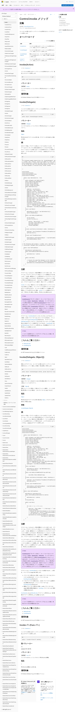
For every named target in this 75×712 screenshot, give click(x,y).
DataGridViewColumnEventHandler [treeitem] (9, 680)
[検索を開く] (67, 2)
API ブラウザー (31, 14)
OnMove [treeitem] (6, 180)
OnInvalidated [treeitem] (7, 135)
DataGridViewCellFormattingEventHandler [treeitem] (9, 574)
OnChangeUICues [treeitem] (8, 68)
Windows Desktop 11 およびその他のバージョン (33, 97)
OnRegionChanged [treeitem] (8, 232)
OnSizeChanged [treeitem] (8, 239)
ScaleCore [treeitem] (7, 354)
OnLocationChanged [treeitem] (9, 149)
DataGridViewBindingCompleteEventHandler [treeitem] (9, 517)
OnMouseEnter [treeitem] (8, 166)
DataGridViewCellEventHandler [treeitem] (9, 567)
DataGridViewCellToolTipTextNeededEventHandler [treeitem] (9, 628)
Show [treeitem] (6, 381)
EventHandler (31, 316)
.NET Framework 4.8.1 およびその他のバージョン (33, 352)
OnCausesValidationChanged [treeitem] (10, 66)
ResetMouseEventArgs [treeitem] (9, 328)
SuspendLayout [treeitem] (8, 386)
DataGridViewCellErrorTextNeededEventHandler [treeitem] (9, 561)
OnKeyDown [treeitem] (7, 137)
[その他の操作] (54, 14)
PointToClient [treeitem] (7, 263)
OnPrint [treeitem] (6, 227)
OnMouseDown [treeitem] (8, 163)
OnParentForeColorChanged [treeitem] (10, 216)
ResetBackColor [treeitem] (8, 314)
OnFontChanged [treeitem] (8, 115)
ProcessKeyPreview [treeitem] (8, 285)
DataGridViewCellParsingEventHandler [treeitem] (9, 597)
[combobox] (9, 16)
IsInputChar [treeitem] (7, 36)
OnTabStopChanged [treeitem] (9, 249)
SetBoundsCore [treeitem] (8, 369)
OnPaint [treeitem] (6, 187)
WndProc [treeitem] (6, 397)
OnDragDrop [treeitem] (7, 101)
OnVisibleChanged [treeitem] (8, 258)
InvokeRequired (26, 299)
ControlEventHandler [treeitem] (7, 416)
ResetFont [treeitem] (7, 321)
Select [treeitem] (6, 357)
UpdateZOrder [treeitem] (8, 395)
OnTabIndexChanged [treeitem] (9, 246)
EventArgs (41, 588)
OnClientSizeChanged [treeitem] (9, 73)
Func (28, 655)
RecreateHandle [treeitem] (8, 299)
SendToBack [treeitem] (7, 362)
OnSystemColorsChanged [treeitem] (10, 244)
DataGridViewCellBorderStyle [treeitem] (8, 538)
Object (22, 134)
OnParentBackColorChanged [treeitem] (10, 192)
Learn (21, 14)
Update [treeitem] (6, 388)
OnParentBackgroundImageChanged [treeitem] (10, 195)
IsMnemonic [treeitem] (7, 43)
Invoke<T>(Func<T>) (63, 25)
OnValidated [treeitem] (7, 254)
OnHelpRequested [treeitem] (8, 130)
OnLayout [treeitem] (7, 144)
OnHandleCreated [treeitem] (8, 125)
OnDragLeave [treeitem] (7, 106)
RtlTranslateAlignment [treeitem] (9, 338)
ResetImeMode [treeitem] (8, 326)
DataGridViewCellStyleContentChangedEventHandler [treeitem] (9, 615)
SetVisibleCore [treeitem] (7, 378)
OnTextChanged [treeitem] (8, 251)
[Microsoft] (2, 2)
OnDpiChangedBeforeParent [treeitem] (10, 99)
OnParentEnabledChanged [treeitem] (10, 211)
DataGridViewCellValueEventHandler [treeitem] (9, 642)
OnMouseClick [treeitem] (8, 159)
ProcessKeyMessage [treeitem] (9, 282)
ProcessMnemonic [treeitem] (8, 287)
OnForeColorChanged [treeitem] (9, 118)
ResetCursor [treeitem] (7, 318)
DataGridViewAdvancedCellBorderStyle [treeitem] (9, 470)
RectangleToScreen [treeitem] (8, 304)
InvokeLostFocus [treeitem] (8, 27)
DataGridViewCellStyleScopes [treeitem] (8, 621)
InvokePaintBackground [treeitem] (9, 34)
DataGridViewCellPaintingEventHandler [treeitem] (9, 589)
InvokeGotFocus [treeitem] (8, 24)
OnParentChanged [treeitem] (8, 202)
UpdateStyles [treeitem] (7, 393)
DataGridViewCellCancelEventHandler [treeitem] (9, 543)
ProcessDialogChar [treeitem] (8, 275)
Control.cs (27, 68)
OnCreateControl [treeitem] (8, 84)
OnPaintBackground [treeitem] (9, 190)
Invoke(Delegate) (23, 50)
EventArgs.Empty (33, 319)
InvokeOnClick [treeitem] (8, 29)
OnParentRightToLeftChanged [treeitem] (10, 219)
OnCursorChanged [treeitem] (8, 87)
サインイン (71, 1)
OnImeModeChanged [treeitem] (9, 132)
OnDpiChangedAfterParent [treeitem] (10, 96)
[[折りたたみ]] (16, 13)
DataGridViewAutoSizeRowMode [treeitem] (9, 505)
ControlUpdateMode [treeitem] (7, 423)
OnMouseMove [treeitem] (8, 173)
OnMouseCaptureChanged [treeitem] (10, 156)
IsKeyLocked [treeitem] (7, 41)
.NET (25, 14)
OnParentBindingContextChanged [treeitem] (10, 199)
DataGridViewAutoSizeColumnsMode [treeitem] (9, 486)
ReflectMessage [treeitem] (8, 306)
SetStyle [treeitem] (6, 373)
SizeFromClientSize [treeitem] (8, 383)
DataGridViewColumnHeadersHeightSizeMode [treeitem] (9, 692)
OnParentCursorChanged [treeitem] (10, 205)
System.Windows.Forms (28, 26)
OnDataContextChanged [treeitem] (10, 89)
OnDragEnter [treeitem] (7, 103)
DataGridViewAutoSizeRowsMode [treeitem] (9, 508)
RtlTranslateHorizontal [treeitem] (9, 342)
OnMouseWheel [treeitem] (8, 178)
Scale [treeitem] (6, 347)
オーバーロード (62, 18)
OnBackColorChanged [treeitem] (9, 53)
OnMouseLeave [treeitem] (8, 171)
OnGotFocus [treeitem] (7, 123)
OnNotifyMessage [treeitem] (8, 183)
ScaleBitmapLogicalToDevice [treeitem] (10, 350)
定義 (60, 17)
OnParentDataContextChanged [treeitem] (10, 208)
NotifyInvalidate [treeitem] (8, 48)
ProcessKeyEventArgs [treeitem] (9, 280)
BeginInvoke (35, 301)
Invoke (22, 284)
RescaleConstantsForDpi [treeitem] (9, 311)
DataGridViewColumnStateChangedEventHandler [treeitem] (9, 702)
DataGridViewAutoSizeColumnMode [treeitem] (9, 474)
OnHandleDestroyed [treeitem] (9, 127)
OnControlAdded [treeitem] (8, 79)
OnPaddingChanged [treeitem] (9, 185)
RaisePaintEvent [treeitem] (8, 297)
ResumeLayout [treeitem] (8, 335)
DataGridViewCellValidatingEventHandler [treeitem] (9, 636)
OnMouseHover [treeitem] (8, 168)
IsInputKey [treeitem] (7, 39)
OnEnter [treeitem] (6, 113)
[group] (38, 212)
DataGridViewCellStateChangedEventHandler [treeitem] (9, 605)
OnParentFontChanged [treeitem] (9, 214)
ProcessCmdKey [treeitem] (8, 273)
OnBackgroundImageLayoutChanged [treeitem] (10, 60)
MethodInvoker (24, 321)
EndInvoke (41, 301)
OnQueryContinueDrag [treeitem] (9, 230)
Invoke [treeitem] (6, 22)
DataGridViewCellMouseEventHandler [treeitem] (9, 581)
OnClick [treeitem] (6, 71)
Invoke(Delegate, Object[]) (27, 408)
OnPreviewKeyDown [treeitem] (9, 225)
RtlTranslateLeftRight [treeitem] (9, 345)
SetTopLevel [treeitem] (7, 376)
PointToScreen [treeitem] (7, 266)
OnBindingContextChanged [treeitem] (10, 63)
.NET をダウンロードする (67, 5)
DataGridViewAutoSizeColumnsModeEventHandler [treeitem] (9, 494)
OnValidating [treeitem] (7, 256)
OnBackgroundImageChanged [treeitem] (10, 56)
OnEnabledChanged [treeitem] (9, 111)
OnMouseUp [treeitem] (7, 175)
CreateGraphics (41, 302)
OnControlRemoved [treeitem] (9, 82)
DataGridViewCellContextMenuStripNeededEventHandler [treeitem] (9, 553)
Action (28, 86)
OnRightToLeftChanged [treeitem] (9, 237)
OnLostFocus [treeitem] (7, 151)
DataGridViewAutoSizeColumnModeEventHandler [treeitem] (9, 482)
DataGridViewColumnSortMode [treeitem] (9, 695)
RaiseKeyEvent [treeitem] (7, 292)
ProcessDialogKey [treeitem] (8, 278)
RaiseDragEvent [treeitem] (8, 290)
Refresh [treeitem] (6, 309)
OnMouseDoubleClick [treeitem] (9, 161)
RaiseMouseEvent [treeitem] (8, 294)
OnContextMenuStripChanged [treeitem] (10, 76)
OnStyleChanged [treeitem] (8, 242)
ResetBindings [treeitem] (7, 316)
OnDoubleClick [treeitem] (8, 94)
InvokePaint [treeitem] (7, 32)
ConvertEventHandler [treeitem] (7, 428)
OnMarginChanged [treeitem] (8, 154)
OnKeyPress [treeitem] (7, 139)
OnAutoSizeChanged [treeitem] (9, 51)
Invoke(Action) (23, 46)
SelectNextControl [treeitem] (8, 359)
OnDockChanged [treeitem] (8, 91)
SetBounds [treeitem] (7, 366)
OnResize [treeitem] (6, 234)
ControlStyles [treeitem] (5, 421)
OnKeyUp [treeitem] (7, 142)
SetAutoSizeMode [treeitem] (8, 364)
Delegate (29, 123)
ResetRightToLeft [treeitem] (8, 330)
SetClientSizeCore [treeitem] (8, 371)
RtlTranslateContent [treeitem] (9, 340)
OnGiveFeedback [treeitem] (8, 120)
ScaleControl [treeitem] (7, 352)
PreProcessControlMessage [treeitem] (10, 268)
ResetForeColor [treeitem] (8, 323)
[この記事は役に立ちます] (59, 32)
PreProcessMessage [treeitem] (9, 270)
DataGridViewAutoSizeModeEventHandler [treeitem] (9, 502)
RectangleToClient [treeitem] (8, 302)
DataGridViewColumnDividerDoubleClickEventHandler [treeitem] (9, 674)
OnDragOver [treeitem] (7, 108)
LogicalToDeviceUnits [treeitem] (9, 46)
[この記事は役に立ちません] (61, 32)
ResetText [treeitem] (6, 333)
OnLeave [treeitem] (6, 147)
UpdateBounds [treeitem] (8, 390)
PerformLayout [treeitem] (8, 261)
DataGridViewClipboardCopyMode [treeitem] (9, 657)
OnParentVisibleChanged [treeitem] (10, 223)
